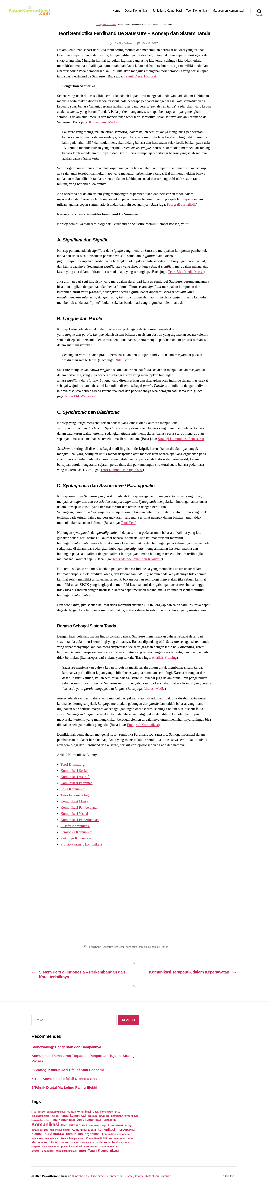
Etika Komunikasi (73, 789)
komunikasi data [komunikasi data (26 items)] (39, 1130)
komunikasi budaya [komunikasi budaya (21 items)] (97, 1125)
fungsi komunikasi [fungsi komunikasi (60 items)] (73, 1115)
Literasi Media (154, 688)
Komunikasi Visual (74, 814)
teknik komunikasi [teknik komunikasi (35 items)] (66, 1151)
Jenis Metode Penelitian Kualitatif (137, 559)
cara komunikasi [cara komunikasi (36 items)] (56, 1111)
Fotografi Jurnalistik (181, 204)
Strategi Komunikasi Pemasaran (181, 439)
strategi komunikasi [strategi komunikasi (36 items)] (42, 1151)
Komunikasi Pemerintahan (80, 820)
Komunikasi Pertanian (76, 783)
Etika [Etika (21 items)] (117, 1112)
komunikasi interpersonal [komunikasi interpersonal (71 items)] (116, 1129)
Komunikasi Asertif (75, 777)
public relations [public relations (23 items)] (91, 1146)
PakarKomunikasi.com (58, 1176)
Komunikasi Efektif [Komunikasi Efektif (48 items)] (84, 1129)
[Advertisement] (134, 899)
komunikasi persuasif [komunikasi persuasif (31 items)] (72, 1138)
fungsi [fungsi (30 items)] (55, 1116)
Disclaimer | (99, 1176)
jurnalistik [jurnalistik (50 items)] (109, 1119)
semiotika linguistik (149, 947)
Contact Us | (115, 1176)
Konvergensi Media (103, 122)
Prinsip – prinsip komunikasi (81, 844)
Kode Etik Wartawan (80, 396)
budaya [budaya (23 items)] (41, 1112)
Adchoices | (83, 1176)
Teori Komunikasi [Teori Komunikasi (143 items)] (103, 1150)
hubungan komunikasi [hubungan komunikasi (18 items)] (40, 1120)
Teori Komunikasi (197, 10)
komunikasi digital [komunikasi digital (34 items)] (60, 1129)
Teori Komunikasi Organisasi (121, 470)
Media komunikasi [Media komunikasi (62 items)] (44, 1142)
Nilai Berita (123, 360)
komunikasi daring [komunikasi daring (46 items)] (120, 1125)
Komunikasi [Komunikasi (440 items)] (45, 1124)
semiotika (131, 947)
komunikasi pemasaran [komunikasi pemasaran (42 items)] (116, 1134)
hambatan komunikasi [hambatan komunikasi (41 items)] (124, 1115)
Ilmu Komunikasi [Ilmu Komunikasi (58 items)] (63, 1119)
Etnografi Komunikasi (143, 725)
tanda (165, 947)
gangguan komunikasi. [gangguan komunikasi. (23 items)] (98, 1116)
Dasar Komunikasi (136, 10)
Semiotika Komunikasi (77, 832)
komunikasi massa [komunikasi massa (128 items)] (47, 1133)
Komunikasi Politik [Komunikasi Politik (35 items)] (96, 1138)
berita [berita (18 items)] (33, 1112)
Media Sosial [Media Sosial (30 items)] (87, 1142)
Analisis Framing (164, 657)
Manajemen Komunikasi (228, 10)
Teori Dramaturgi (73, 764)
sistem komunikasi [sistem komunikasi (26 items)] (109, 1146)
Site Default (125, 43)
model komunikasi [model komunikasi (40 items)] (107, 1142)
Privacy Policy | (134, 1176)
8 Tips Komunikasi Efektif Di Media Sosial (65, 1079)
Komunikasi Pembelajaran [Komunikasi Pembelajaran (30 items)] (45, 1138)
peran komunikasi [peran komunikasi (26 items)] (50, 1146)
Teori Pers (128, 523)
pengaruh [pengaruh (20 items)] (35, 1147)
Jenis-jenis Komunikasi (167, 10)
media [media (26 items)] (130, 1138)
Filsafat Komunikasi (75, 826)
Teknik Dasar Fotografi (140, 76)
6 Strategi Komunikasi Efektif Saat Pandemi (67, 1070)
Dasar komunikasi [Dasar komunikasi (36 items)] (103, 1111)
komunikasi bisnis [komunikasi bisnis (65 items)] (74, 1125)
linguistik (120, 947)
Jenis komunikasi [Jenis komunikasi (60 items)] (89, 1119)
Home (116, 10)
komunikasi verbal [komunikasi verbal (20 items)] (117, 1138)
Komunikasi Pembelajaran (79, 807)
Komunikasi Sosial (74, 771)
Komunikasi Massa (74, 801)
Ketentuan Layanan (158, 1176)
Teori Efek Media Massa (186, 272)
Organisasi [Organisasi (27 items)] (125, 1142)
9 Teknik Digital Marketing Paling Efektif (64, 1087)
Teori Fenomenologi (75, 795)
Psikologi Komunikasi (76, 838)
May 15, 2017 (150, 43)
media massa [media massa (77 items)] (69, 1142)
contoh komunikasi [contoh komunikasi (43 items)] (79, 1111)
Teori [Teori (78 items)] (82, 1150)
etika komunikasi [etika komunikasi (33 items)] (40, 1115)
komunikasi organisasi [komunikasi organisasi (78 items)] (83, 1134)
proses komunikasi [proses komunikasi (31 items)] (71, 1146)
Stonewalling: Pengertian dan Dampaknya (66, 1047)
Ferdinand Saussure (101, 947)
